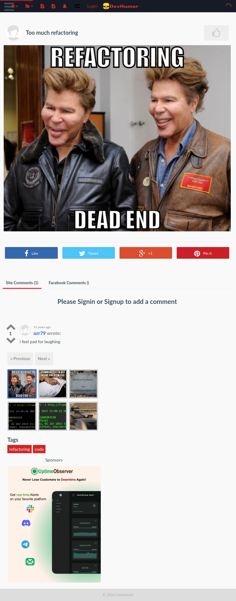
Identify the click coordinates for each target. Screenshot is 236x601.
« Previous (20, 358)
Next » (44, 358)
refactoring (19, 449)
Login (92, 6)
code (39, 449)
